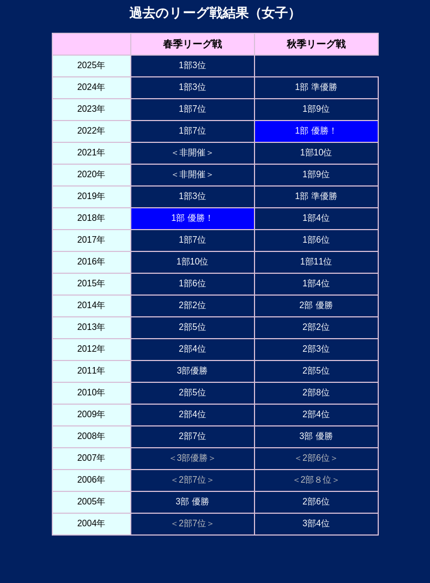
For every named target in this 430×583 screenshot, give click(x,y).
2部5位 (192, 327)
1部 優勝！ (316, 130)
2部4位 (192, 348)
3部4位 (316, 523)
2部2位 (192, 305)
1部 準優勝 (316, 87)
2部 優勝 (315, 305)
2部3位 (316, 348)
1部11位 (316, 261)
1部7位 (192, 108)
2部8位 (316, 392)
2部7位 (192, 436)
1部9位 (316, 108)
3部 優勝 (315, 436)
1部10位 (316, 152)
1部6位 (316, 239)
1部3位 (192, 65)
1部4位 (316, 218)
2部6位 (316, 501)
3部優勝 (192, 370)
